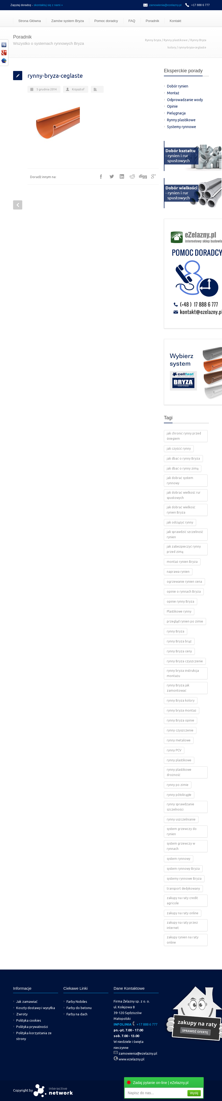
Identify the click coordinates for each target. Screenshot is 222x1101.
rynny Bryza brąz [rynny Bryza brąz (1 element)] (179, 641)
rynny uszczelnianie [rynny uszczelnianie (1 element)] (181, 819)
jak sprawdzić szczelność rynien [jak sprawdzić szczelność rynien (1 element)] (185, 534)
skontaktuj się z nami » (48, 5)
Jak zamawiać (26, 1001)
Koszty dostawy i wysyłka (35, 1008)
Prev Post (17, 205)
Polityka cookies (28, 1020)
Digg (143, 176)
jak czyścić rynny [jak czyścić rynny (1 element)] (179, 448)
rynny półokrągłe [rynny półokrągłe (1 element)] (179, 794)
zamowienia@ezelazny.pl (165, 5)
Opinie (172, 106)
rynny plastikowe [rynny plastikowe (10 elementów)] (179, 760)
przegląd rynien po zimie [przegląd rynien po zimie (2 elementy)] (185, 621)
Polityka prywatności (32, 1026)
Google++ (153, 176)
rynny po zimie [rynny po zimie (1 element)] (177, 784)
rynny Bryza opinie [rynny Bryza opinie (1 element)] (180, 720)
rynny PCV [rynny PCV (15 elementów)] (174, 750)
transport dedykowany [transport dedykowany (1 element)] (183, 888)
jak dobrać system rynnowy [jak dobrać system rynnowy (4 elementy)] (180, 480)
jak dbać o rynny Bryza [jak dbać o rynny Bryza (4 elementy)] (183, 458)
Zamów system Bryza (67, 21)
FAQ (132, 21)
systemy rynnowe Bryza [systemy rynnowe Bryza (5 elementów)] (184, 878)
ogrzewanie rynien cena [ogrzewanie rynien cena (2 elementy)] (184, 581)
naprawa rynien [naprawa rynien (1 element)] (178, 571)
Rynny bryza (153, 40)
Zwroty (21, 1014)
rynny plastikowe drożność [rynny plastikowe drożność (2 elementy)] (179, 772)
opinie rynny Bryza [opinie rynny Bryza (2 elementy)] (180, 601)
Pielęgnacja (176, 113)
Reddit (132, 176)
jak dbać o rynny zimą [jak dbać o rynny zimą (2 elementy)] (182, 468)
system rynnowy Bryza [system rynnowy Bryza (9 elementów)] (183, 868)
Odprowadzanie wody (185, 100)
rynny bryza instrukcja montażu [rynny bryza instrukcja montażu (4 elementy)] (183, 673)
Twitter (111, 176)
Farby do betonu (79, 1008)
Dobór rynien (177, 86)
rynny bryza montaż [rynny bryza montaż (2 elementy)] (181, 710)
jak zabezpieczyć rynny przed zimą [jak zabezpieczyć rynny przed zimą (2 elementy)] (184, 549)
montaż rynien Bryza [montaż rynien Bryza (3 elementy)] (182, 561)
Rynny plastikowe (176, 40)
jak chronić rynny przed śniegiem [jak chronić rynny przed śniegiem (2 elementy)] (184, 436)
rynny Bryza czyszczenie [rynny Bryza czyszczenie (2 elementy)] (185, 661)
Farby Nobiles (76, 1001)
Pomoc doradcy (106, 21)
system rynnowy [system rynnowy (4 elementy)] (178, 858)
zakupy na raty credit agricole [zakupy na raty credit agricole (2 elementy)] (182, 900)
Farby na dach (76, 1014)
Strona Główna (29, 21)
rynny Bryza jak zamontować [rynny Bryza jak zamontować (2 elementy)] (178, 688)
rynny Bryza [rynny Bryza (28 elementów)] (175, 631)
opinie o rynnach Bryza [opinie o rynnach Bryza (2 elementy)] (184, 591)
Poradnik (152, 21)
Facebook (101, 176)
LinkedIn (122, 176)
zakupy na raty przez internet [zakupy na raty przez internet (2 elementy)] (182, 925)
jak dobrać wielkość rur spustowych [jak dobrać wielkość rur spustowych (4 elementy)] (184, 495)
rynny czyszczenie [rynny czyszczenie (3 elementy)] (180, 730)
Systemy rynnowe (181, 127)
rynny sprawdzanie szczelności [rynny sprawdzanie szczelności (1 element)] (180, 806)
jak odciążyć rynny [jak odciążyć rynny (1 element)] (180, 522)
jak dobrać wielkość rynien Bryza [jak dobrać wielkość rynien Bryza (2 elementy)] (181, 509)
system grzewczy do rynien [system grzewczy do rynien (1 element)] (182, 831)
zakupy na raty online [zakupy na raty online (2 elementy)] (182, 913)
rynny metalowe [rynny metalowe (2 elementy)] (179, 740)
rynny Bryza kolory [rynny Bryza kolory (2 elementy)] (181, 700)
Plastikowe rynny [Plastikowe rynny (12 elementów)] (179, 611)
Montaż (173, 93)
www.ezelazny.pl (131, 1059)
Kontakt (175, 21)
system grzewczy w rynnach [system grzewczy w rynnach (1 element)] (181, 846)
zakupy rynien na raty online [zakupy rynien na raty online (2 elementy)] (182, 939)
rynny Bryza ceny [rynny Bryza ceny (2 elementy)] (179, 651)
